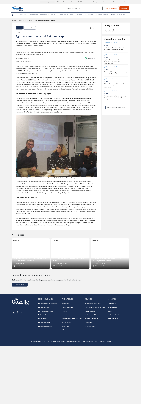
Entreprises (34, 15)
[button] (15, 15)
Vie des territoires (67, 365)
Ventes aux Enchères (77, 2)
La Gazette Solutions (114, 372)
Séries (112, 15)
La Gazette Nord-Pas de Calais (47, 361)
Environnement (76, 15)
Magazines (121, 15)
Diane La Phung (23, 116)
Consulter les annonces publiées (95, 365)
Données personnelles (58, 399)
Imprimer (93, 28)
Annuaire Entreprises (93, 2)
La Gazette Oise (43, 376)
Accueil (14, 20)
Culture (64, 388)
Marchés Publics (62, 2)
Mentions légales (35, 399)
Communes (106, 2)
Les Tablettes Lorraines (45, 369)
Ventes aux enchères (91, 372)
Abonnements (112, 365)
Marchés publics (90, 369)
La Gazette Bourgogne (45, 384)
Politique (54, 15)
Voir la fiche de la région (19, 342)
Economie (64, 15)
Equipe (110, 369)
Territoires (44, 15)
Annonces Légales (46, 2)
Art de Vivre (88, 15)
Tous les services (90, 384)
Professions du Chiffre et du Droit (72, 376)
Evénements (117, 2)
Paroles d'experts (101, 15)
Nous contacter (113, 376)
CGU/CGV (45, 399)
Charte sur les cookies (73, 399)
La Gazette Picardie (92, 116)
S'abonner (124, 8)
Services (126, 2)
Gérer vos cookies (87, 399)
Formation (29, 20)
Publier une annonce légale (93, 361)
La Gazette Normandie (45, 372)
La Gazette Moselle (44, 380)
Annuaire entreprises (91, 376)
